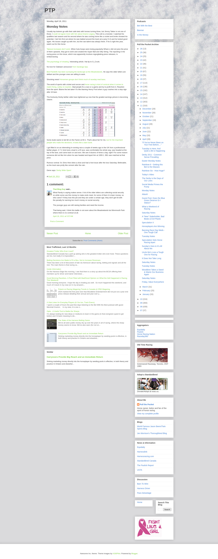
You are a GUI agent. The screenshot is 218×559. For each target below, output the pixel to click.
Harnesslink (142, 452)
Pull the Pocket (147, 404)
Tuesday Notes (148, 236)
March (145, 287)
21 (141, 68)
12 (141, 102)
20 (141, 71)
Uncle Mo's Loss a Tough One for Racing (153, 253)
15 (141, 90)
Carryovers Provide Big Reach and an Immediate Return (80, 333)
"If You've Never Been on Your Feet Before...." (153, 143)
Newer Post (52, 233)
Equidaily (141, 330)
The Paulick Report (145, 465)
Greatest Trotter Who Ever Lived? (60, 251)
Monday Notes (148, 190)
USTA (139, 470)
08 (141, 307)
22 (141, 64)
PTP (49, 10)
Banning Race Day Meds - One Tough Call (153, 231)
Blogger (134, 553)
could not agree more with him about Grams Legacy (73, 34)
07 (141, 310)
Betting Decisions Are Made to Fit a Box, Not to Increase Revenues (74, 260)
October (146, 116)
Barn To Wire (142, 484)
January (146, 294)
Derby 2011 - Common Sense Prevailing (152, 156)
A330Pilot (116, 553)
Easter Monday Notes (151, 161)
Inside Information (54, 269)
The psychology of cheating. (58, 62)
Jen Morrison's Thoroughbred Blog (152, 433)
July (144, 128)
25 (141, 52)
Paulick (140, 332)
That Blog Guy (59, 189)
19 (141, 75)
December (147, 109)
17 (141, 83)
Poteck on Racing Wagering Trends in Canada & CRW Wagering (84, 289)
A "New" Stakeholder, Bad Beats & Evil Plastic (153, 217)
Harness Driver (143, 488)
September (147, 120)
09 (141, 303)
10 (141, 299)
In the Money (142, 35)
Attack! (145, 194)
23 (141, 60)
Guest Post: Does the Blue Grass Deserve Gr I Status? (153, 200)
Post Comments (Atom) (93, 240)
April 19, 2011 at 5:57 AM (63, 216)
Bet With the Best (144, 26)
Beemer (140, 30)
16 (141, 86)
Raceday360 (142, 336)
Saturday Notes (148, 213)
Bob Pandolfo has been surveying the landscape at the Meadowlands (74, 72)
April (144, 139)
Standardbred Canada (146, 461)
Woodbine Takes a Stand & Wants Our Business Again (153, 272)
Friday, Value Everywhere (153, 282)
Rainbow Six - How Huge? (153, 171)
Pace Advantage (144, 493)
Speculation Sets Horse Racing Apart (152, 241)
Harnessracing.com (145, 456)
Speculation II (148, 222)
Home (88, 233)
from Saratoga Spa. (80, 67)
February (146, 290)
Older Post (123, 233)
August (145, 124)
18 (141, 79)
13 (141, 98)
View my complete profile (148, 413)
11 (141, 105)
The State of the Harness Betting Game (74, 320)
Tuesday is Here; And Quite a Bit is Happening (153, 149)
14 (141, 94)
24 (141, 56)
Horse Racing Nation (146, 334)
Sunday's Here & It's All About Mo (152, 247)
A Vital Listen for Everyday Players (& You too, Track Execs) (71, 302)
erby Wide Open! (64, 170)
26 (141, 49)
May (144, 135)
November (147, 113)
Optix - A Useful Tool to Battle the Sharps (63, 311)
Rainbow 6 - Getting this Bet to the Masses (152, 165)
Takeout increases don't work (58, 49)
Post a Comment (57, 221)
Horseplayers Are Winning (153, 226)
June (144, 131)
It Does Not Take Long (151, 258)
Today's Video (148, 174)
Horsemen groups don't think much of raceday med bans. (83, 79)
